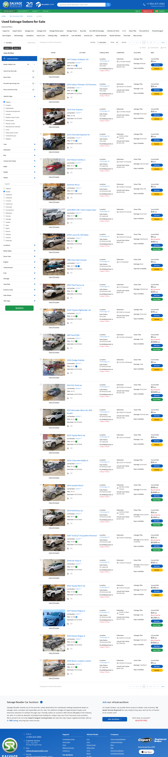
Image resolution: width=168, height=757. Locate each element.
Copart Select (17, 31)
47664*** (79, 238)
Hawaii (6, 222)
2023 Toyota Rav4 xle (76, 585)
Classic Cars (41, 35)
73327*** (78, 614)
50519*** (78, 338)
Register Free (141, 720)
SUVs (6, 130)
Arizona (7, 201)
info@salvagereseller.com (37, 750)
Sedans (29, 16)
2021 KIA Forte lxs (74, 385)
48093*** (79, 388)
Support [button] (35, 11)
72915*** (78, 263)
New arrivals (137, 35)
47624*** (79, 188)
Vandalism (30, 35)
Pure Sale (127, 35)
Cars (88, 739)
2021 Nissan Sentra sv (76, 159)
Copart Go (6, 31)
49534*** (79, 664)
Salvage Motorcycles (56, 31)
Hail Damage (18, 35)
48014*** (78, 363)
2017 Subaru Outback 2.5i (77, 59)
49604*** (79, 438)
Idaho (6, 228)
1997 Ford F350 (73, 335)
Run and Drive (144, 31)
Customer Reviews (116, 742)
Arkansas (7, 198)
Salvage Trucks (72, 31)
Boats (89, 753)
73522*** (78, 589)
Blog (112, 745)
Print (163, 48)
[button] (9, 11)
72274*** (78, 313)
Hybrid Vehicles (101, 35)
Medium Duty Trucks (11, 117)
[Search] (108, 5)
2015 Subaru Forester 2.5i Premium (81, 84)
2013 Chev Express (75, 109)
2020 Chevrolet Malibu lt (77, 460)
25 (117, 42)
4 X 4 (124, 31)
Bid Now (157, 65)
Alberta (7, 189)
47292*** (78, 88)
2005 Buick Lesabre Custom (79, 661)
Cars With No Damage (96, 31)
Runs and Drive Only (10, 90)
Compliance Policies (117, 753)
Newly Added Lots (9, 64)
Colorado (7, 207)
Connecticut (8, 210)
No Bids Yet (64, 35)
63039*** (79, 63)
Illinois (6, 231)
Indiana (7, 235)
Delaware (7, 213)
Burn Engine (7, 35)
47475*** (78, 163)
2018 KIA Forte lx (74, 560)
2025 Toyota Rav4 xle (76, 435)
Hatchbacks (8, 108)
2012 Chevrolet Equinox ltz (78, 134)
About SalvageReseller (118, 739)
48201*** (78, 489)
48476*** (79, 564)
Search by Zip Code (10, 71)
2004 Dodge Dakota (75, 360)
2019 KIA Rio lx (73, 184)
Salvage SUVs (41, 31)
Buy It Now (7, 77)
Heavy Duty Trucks (10, 133)
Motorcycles (8, 121)
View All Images (54, 77)
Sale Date (102, 42)
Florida (7, 216)
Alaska (6, 192)
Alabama (7, 195)
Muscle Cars (88, 35)
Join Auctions (114, 719)
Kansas (7, 238)
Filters (142, 48)
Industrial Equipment (11, 111)
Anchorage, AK (105, 61)
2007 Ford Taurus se (75, 285)
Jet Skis (7, 114)
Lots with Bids (76, 35)
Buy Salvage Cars (16, 16)
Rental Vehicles (115, 35)
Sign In (137, 11)
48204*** (79, 514)
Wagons (7, 139)
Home (4, 16)
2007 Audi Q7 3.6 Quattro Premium (82, 535)
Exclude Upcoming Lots (11, 83)
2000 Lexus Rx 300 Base (77, 234)
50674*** (79, 213)
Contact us (66, 751)
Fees (112, 748)
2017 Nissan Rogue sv (76, 610)
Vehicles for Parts (113, 31)
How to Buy (66, 742)
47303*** (79, 113)
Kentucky (7, 241)
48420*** (79, 539)
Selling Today (52, 35)
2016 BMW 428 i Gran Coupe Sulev (81, 209)
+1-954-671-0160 (156, 4)
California (8, 204)
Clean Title (132, 31)
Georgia (7, 219)
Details (156, 69)
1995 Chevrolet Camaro (77, 260)
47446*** (79, 138)
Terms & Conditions (117, 751)
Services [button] (45, 11)
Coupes (7, 105)
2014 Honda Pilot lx (75, 485)
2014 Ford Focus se (75, 510)
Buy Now (83, 31)
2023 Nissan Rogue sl (76, 636)
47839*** (79, 288)
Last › (163, 42)
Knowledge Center (69, 739)
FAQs (64, 745)
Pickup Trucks (9, 124)
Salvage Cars (29, 31)
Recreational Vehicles (11, 127)
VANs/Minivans (9, 136)
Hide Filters (31, 43)
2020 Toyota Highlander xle (79, 310)
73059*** (79, 639)
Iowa (6, 225)
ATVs (88, 751)
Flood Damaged (157, 31)
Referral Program (68, 748)
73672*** (78, 464)
